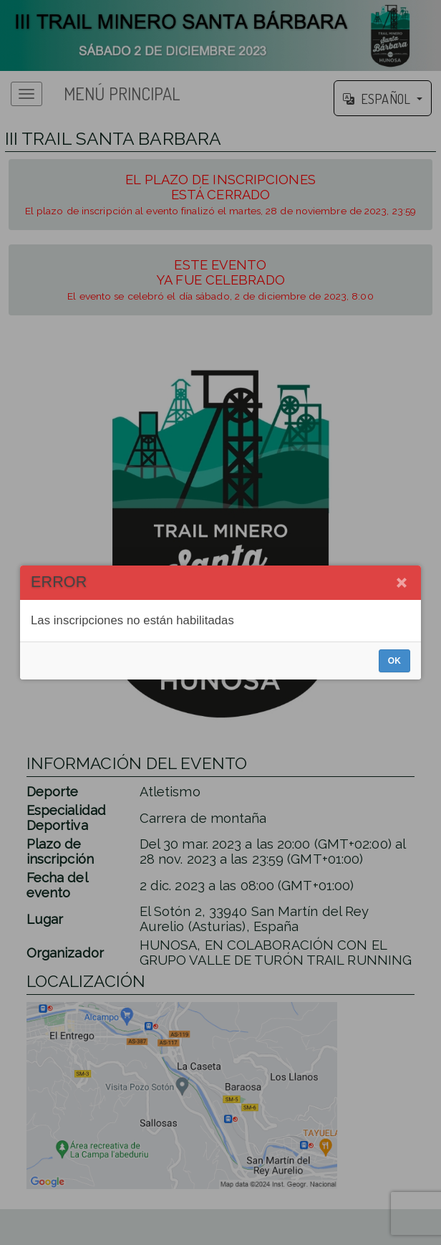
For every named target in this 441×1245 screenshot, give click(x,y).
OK (394, 661)
